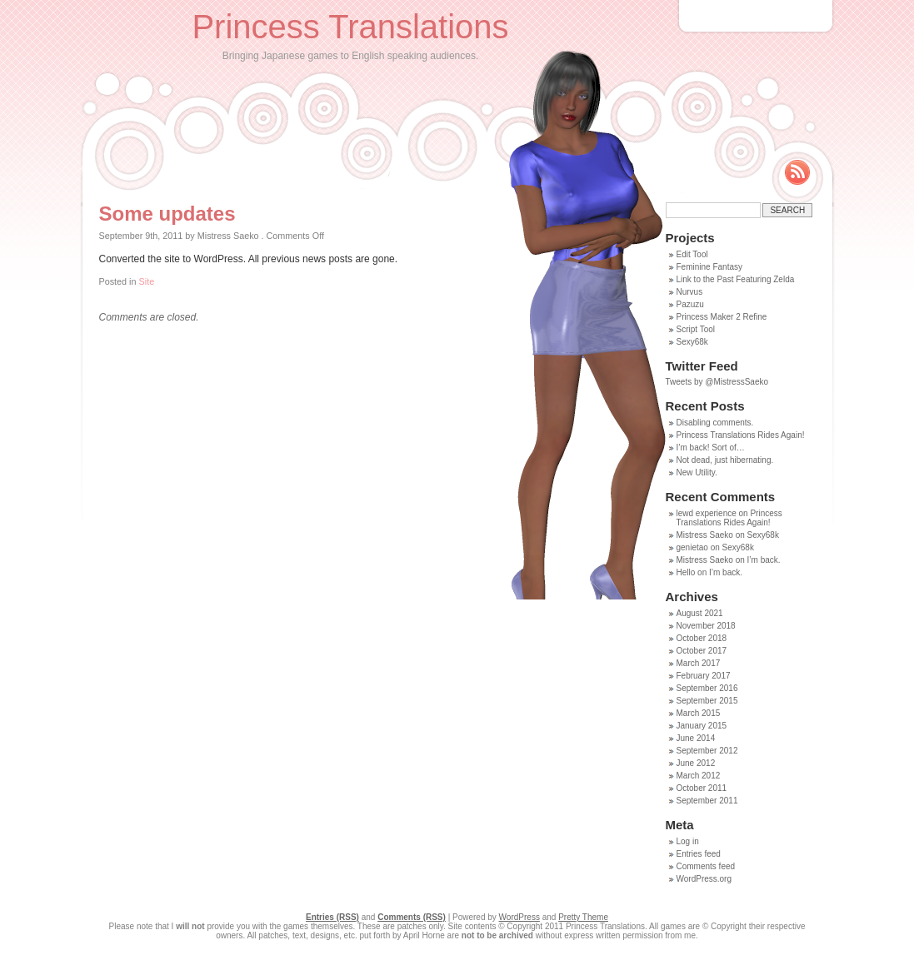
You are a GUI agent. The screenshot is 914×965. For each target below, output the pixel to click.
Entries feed (699, 853)
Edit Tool (692, 254)
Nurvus (690, 291)
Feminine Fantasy (709, 266)
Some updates (167, 213)
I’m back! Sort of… (711, 447)
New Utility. (697, 472)
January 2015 (702, 725)
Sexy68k (692, 341)
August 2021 (700, 613)
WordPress (519, 917)
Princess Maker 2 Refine (722, 316)
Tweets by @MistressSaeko (717, 381)
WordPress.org (704, 878)
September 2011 (707, 800)
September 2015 (707, 700)
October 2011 (702, 788)
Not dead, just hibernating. (725, 460)
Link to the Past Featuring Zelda (736, 279)
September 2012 (707, 750)
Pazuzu (690, 304)
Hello (686, 572)
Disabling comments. (715, 422)
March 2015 (699, 713)
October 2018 (702, 638)
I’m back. (764, 560)
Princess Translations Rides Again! (741, 435)
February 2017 (704, 675)
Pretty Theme (583, 917)
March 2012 (699, 775)
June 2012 (696, 763)
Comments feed (706, 866)
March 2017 (699, 663)
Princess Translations (350, 26)
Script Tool (696, 329)
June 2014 (696, 738)
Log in (688, 841)
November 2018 (706, 625)
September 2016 (707, 688)
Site (147, 281)
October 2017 (702, 650)
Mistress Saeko (705, 535)
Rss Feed (797, 172)
